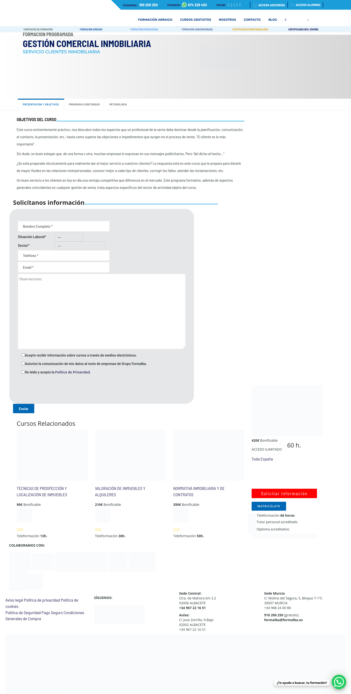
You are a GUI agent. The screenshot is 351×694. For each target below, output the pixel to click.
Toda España (262, 458)
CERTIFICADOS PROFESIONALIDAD (250, 29)
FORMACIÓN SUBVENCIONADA (197, 29)
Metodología (118, 104)
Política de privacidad (42, 600)
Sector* (23, 245)
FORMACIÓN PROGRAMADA (144, 29)
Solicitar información (284, 493)
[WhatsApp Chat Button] (339, 682)
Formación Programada (48, 34)
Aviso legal (14, 600)
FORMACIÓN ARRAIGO (91, 29)
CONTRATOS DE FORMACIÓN (38, 29)
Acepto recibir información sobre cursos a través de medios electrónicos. (81, 355)
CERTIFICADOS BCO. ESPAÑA (303, 29)
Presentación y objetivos (41, 104)
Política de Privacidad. (73, 372)
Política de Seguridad (23, 612)
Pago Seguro (51, 612)
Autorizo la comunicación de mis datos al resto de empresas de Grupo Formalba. (86, 363)
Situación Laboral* (32, 236)
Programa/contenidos (84, 104)
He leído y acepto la (58, 372)
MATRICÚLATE (268, 506)
